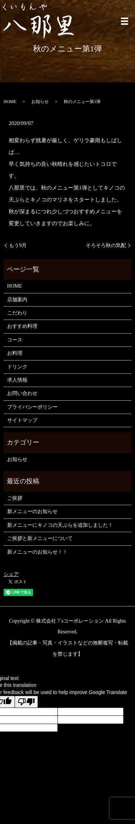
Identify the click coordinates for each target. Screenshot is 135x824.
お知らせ (40, 101)
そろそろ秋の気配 (106, 245)
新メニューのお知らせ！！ (37, 552)
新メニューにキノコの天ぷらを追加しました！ (60, 525)
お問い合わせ (22, 393)
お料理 (14, 353)
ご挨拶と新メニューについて (40, 538)
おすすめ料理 (22, 326)
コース (14, 340)
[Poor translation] (26, 702)
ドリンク (17, 366)
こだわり (17, 313)
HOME (10, 101)
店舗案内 (17, 299)
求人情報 (17, 380)
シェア (11, 574)
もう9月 (18, 245)
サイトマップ (22, 420)
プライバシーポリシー (32, 407)
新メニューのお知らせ (32, 511)
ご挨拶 (14, 498)
